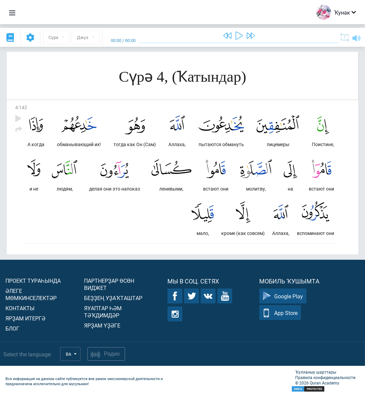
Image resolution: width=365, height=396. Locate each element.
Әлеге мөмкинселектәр (31, 294)
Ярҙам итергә (25, 318)
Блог (12, 328)
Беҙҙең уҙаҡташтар (113, 297)
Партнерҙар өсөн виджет (109, 284)
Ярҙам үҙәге (102, 325)
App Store (280, 313)
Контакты (20, 308)
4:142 (21, 107)
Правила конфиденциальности (325, 377)
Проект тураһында (33, 280)
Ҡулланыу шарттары (315, 372)
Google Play (283, 296)
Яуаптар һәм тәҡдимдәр (103, 311)
